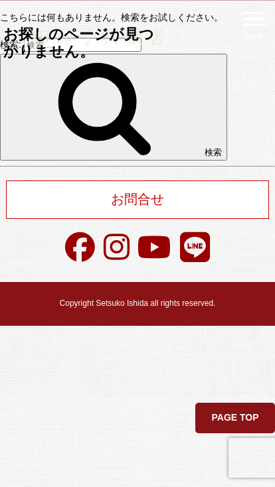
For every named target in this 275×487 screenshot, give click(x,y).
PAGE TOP (234, 417)
